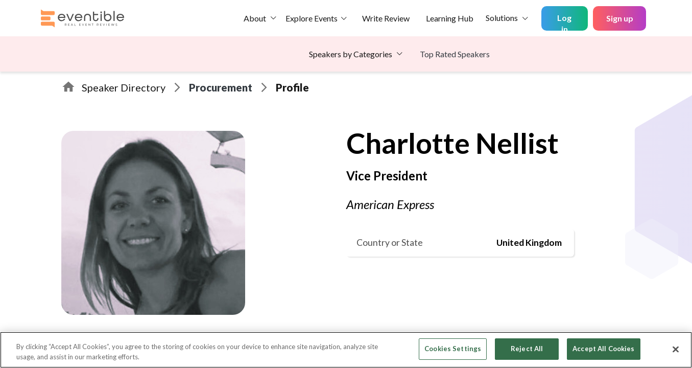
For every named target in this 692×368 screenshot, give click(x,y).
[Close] (675, 349)
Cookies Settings (452, 348)
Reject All (527, 348)
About (255, 18)
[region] (346, 350)
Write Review (386, 18)
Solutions (502, 17)
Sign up (619, 18)
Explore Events (311, 18)
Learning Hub (449, 18)
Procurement (220, 87)
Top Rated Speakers (455, 54)
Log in (564, 22)
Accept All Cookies (603, 348)
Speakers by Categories (350, 54)
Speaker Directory (123, 87)
